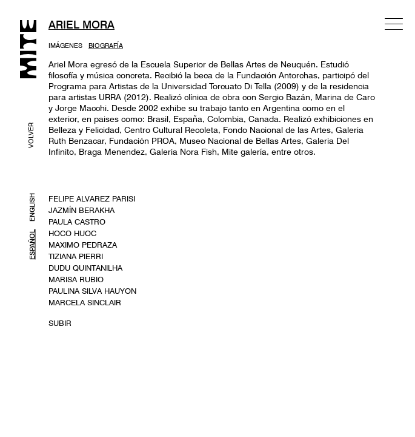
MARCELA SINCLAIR (84, 302)
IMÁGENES (65, 45)
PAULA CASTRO (76, 221)
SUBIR (59, 323)
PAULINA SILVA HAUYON (92, 291)
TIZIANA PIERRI (75, 256)
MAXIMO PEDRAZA (82, 244)
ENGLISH (32, 207)
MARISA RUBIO (76, 279)
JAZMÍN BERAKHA (81, 210)
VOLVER (31, 135)
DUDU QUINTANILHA (85, 268)
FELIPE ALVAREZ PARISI (91, 198)
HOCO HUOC (72, 233)
